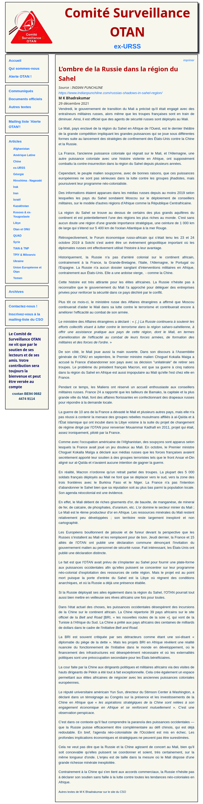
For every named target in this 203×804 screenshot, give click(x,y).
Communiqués (21, 91)
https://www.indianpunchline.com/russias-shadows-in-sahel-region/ (111, 93)
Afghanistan (21, 148)
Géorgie (18, 174)
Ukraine (18, 261)
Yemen (17, 278)
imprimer (188, 60)
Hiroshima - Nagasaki (27, 180)
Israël (17, 199)
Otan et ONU (21, 229)
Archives (16, 292)
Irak (15, 186)
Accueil (15, 61)
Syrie (16, 242)
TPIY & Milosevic (24, 254)
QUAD (17, 235)
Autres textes (20, 107)
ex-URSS (127, 46)
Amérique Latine (24, 155)
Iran (16, 193)
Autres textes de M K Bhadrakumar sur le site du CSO (92, 791)
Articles (15, 141)
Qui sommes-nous (24, 68)
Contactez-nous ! (23, 306)
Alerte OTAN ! (20, 76)
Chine (17, 161)
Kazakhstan (21, 205)
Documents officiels (25, 99)
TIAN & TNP (21, 248)
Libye (17, 222)
